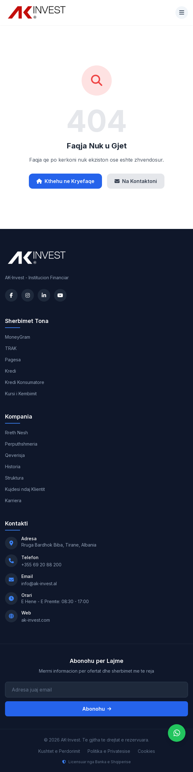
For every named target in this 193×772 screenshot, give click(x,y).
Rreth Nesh (16, 432)
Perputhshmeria (21, 444)
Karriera (13, 500)
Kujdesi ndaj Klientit (25, 489)
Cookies (146, 751)
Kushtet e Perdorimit (59, 751)
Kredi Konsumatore (24, 382)
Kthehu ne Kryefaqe (65, 181)
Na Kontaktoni (136, 181)
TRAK (11, 348)
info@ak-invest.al (39, 583)
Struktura (14, 477)
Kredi (10, 371)
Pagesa (13, 359)
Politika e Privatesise (109, 751)
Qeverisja (15, 455)
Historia (12, 466)
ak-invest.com (35, 620)
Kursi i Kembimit (21, 393)
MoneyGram (17, 337)
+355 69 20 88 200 (41, 564)
